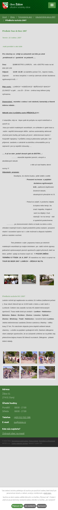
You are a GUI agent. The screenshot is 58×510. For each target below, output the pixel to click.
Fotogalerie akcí (25, 17)
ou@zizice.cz (20, 422)
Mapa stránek (33, 441)
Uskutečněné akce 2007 (45, 17)
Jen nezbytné (29, 506)
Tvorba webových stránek (19, 443)
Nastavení (42, 506)
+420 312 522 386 (22, 417)
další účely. (47, 493)
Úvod (4, 17)
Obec (12, 17)
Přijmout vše (17, 506)
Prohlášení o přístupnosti (47, 441)
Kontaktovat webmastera (20, 441)
